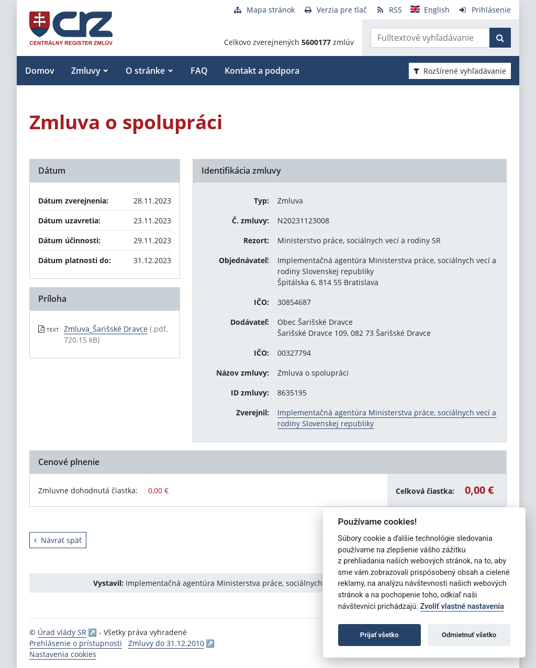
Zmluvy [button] (85, 70)
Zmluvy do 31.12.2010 (166, 643)
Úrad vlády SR (62, 632)
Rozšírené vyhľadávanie (460, 71)
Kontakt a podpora (262, 70)
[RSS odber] (388, 10)
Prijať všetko (379, 635)
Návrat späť (58, 540)
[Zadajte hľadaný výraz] (430, 38)
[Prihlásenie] (484, 10)
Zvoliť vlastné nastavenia (462, 606)
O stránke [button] (145, 70)
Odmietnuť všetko (469, 635)
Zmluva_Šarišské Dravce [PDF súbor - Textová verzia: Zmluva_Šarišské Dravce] (106, 329)
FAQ (199, 70)
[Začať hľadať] (500, 38)
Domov (39, 70)
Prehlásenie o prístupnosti (75, 643)
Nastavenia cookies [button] (62, 654)
